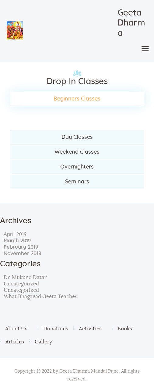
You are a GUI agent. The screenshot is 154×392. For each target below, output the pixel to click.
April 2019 (15, 234)
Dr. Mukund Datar (25, 277)
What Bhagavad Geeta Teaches (40, 296)
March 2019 (17, 240)
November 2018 (22, 253)
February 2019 (21, 247)
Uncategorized (21, 283)
